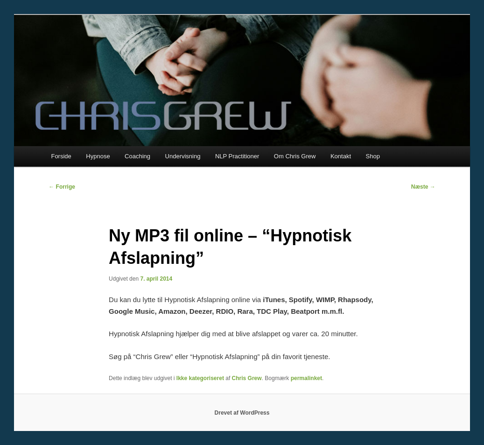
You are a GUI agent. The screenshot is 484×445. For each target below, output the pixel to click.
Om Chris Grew (295, 156)
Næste (423, 187)
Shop (373, 156)
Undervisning (183, 156)
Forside (61, 156)
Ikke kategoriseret (200, 378)
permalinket (306, 378)
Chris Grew (247, 378)
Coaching (137, 156)
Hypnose (98, 156)
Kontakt (340, 156)
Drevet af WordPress (242, 413)
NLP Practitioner (237, 156)
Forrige (62, 187)
